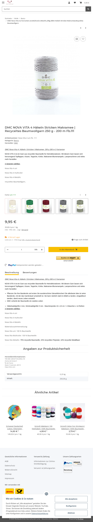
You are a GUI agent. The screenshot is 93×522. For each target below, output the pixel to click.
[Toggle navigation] (3, 1)
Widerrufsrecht (11, 470)
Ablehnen (71, 513)
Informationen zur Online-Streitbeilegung (44, 462)
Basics (16, 140)
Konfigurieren (71, 506)
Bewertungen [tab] (30, 272)
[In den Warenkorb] (68, 249)
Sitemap (8, 474)
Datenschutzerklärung (39, 514)
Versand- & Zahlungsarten (44, 468)
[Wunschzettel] (75, 2)
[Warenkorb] (84, 2)
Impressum (9, 478)
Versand (24, 230)
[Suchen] (44, 9)
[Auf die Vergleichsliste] (76, 39)
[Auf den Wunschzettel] (83, 39)
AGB (6, 461)
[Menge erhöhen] (41, 249)
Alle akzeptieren (71, 499)
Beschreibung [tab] (12, 272)
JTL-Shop (80, 519)
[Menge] (21, 249)
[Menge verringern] (7, 249)
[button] (69, 2)
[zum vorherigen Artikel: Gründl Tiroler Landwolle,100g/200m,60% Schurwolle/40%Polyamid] (80, 27)
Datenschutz (10, 465)
